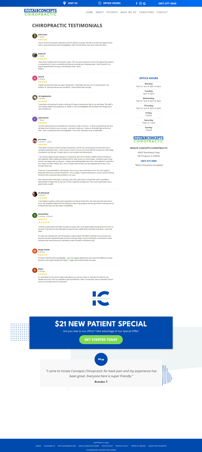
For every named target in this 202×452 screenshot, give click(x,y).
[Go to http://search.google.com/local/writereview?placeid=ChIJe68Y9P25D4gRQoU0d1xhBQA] (144, 3)
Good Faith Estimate (157, 446)
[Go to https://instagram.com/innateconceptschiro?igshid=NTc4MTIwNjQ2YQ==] (140, 3)
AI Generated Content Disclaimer (101, 450)
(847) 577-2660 (167, 3)
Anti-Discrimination (67, 446)
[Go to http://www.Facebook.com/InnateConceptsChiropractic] (136, 3)
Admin (38, 446)
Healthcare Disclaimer (89, 446)
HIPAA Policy (107, 446)
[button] (101, 339)
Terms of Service (138, 446)
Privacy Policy (122, 446)
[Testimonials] (101, 373)
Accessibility (49, 446)
